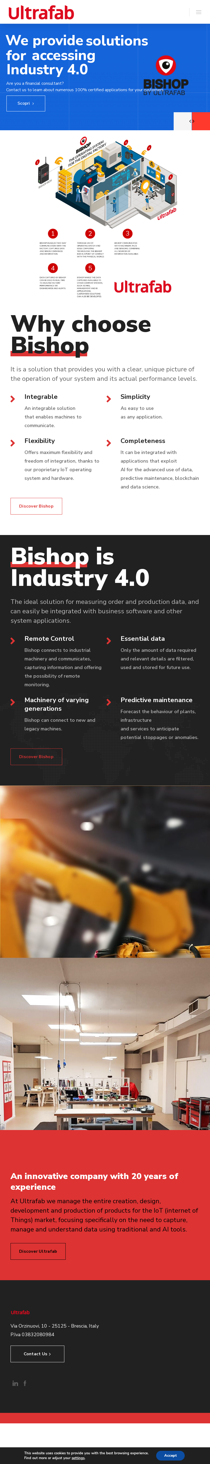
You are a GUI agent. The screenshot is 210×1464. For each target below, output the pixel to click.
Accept (170, 1455)
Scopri (26, 103)
